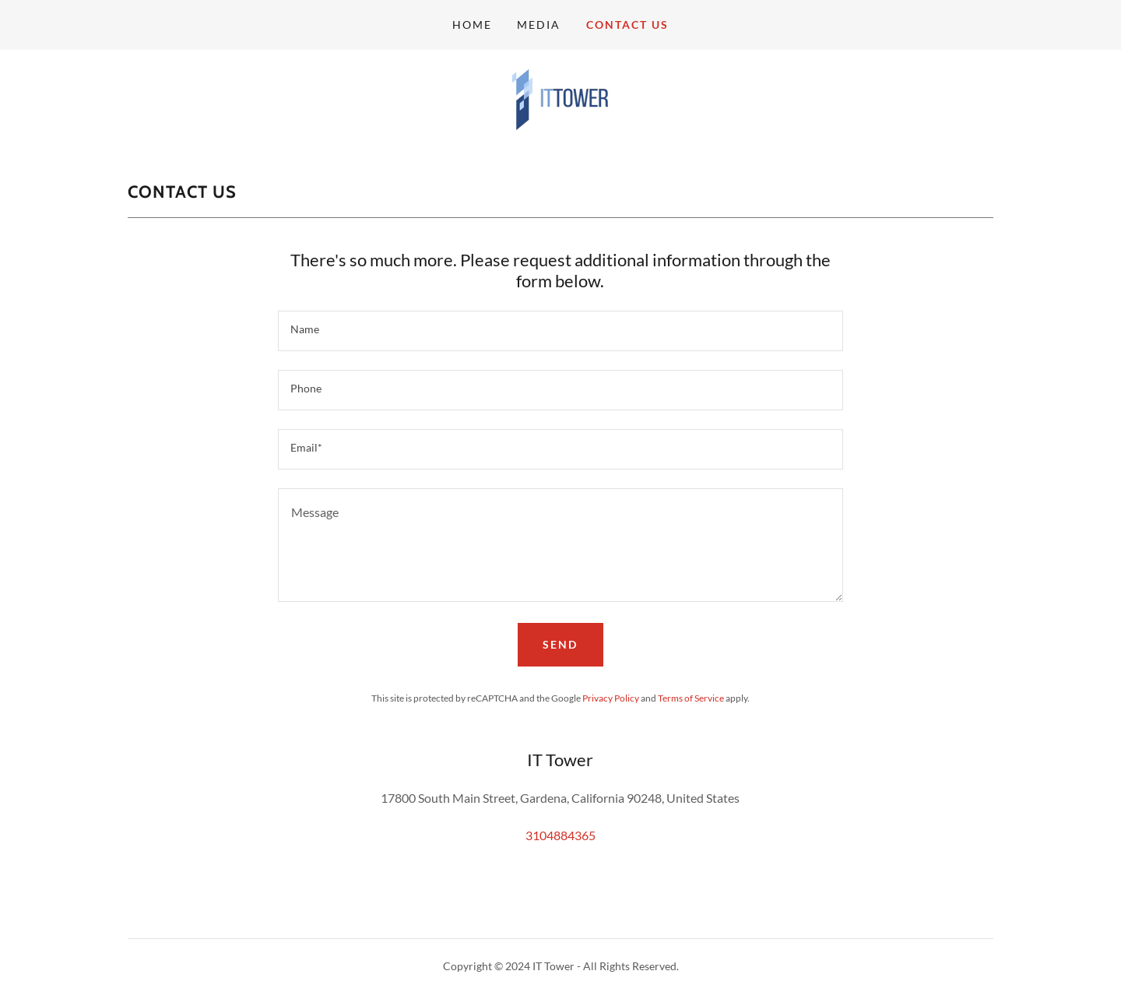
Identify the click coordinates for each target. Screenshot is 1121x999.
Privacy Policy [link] (610, 698)
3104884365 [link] (560, 835)
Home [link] (472, 24)
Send (560, 644)
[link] (560, 97)
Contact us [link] (627, 24)
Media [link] (538, 24)
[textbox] (560, 331)
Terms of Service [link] (691, 698)
